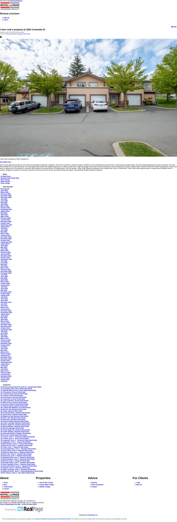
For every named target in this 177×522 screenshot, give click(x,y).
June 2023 (4, 230)
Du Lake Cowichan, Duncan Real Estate (14, 401)
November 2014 (6, 343)
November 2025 (6, 197)
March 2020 (5, 282)
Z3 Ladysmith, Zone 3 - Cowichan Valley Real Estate (19, 440)
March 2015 (5, 338)
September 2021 (6, 259)
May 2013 (4, 367)
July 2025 (4, 199)
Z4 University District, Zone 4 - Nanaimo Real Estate (19, 466)
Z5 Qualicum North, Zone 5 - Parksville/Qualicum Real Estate (22, 471)
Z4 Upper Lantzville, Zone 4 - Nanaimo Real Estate (18, 469)
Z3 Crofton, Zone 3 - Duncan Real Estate (15, 438)
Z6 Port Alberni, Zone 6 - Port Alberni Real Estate (18, 473)
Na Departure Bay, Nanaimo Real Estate (14, 416)
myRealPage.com (92, 515)
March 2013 (5, 371)
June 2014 (4, 349)
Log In (6, 20)
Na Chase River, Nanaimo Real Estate (14, 414)
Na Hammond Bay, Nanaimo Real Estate (15, 421)
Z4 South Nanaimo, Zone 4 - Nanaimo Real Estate (18, 464)
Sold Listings (5, 183)
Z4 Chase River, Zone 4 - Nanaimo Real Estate (17, 450)
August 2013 (5, 364)
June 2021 (4, 263)
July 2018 (4, 297)
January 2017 (5, 309)
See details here (5, 162)
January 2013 (5, 374)
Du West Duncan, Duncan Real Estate (14, 402)
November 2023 (6, 221)
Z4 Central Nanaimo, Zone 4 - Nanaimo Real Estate (18, 449)
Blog (5, 485)
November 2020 (6, 273)
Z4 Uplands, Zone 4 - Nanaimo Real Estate (15, 468)
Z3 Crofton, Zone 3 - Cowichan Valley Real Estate (18, 437)
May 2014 (4, 350)
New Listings (5, 180)
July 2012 (4, 381)
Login (138, 482)
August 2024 (5, 211)
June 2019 (4, 288)
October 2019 (5, 283)
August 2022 (5, 244)
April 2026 (4, 190)
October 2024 (5, 208)
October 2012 (5, 378)
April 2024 (4, 215)
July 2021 (4, 261)
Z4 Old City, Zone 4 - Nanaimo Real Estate (15, 461)
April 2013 (4, 369)
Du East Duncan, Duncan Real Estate (14, 397)
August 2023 (5, 227)
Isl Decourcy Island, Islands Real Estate (14, 404)
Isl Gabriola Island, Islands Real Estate (14, 406)
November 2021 (6, 256)
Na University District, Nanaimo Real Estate (16, 433)
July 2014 (4, 347)
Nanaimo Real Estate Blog (10, 178)
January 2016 (5, 323)
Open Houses (5, 181)
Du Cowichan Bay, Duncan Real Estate (14, 394)
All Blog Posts (6, 176)
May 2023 (4, 232)
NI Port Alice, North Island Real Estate (14, 435)
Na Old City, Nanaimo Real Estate (12, 428)
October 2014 (5, 345)
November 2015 (6, 326)
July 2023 (4, 228)
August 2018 (5, 295)
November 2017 (6, 302)
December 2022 (6, 237)
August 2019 (5, 285)
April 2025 (4, 204)
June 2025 (4, 201)
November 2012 (6, 376)
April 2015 (4, 337)
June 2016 (4, 316)
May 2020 (4, 278)
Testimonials (8, 487)
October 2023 (5, 223)
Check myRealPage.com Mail (10, 504)
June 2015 (4, 333)
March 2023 (5, 233)
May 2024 (4, 213)
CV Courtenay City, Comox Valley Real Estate (16, 389)
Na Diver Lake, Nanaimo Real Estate (13, 418)
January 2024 (5, 220)
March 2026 (5, 192)
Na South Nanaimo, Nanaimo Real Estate (15, 432)
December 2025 (6, 196)
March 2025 (5, 206)
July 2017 (4, 304)
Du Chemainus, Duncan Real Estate (13, 392)
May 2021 (4, 264)
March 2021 (5, 268)
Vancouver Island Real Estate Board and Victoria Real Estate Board (53, 519)
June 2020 (4, 276)
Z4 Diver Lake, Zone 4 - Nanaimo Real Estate (16, 454)
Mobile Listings (44, 487)
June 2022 (4, 245)
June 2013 (4, 366)
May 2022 (4, 247)
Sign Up (6, 18)
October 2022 (5, 240)
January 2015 (5, 342)
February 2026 (6, 194)
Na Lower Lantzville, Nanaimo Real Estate (15, 423)
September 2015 (6, 330)
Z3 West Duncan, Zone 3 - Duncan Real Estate (17, 444)
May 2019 (4, 290)
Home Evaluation (97, 485)
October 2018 (5, 294)
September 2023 (6, 225)
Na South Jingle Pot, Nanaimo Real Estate (15, 430)
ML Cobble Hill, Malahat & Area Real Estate (16, 407)
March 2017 (5, 307)
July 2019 (4, 287)
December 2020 (6, 271)
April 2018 (4, 300)
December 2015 (6, 324)
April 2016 (4, 319)
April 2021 (4, 266)
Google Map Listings (46, 485)
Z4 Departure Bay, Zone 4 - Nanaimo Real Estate (17, 452)
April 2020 (4, 280)
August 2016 (5, 314)
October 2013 (5, 361)
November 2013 (6, 359)
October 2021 (5, 257)
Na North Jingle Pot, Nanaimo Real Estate (15, 425)
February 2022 (6, 252)
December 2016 (6, 311)
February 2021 (6, 270)
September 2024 (6, 209)
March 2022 (5, 251)
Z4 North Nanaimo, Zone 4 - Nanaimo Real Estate (18, 459)
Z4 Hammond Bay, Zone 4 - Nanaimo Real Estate (17, 457)
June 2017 (4, 306)
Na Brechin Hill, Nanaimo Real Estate (14, 409)
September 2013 (6, 362)
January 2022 (5, 254)
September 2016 (6, 312)
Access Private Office (29, 504)
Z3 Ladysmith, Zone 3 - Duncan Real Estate (16, 442)
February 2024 (6, 218)
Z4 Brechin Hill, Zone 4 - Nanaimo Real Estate (16, 445)
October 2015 (5, 328)
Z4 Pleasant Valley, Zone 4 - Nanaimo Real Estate (18, 462)
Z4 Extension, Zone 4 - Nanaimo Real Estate (16, 456)
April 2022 (4, 249)
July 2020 (4, 275)
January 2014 (5, 355)
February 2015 (6, 340)
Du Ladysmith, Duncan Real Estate (13, 399)
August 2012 (5, 379)
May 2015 (4, 335)
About (6, 482)
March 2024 (5, 216)
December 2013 (6, 357)
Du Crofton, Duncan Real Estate (12, 395)
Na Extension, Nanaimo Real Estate (13, 419)
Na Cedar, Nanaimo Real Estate (11, 411)
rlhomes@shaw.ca (16, 1)
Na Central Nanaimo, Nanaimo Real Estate (18, 34)
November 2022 (6, 239)
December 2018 (6, 292)
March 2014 (5, 352)
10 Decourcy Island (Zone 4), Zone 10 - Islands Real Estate (21, 387)
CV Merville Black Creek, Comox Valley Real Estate (18, 390)
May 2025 (4, 202)
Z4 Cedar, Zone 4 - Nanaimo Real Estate (14, 447)
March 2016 (5, 321)
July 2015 (4, 331)
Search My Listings (46, 482)
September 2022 (6, 242)
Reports (94, 482)
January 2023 (5, 235)
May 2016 (4, 318)
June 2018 (4, 299)
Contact (6, 489)
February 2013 (6, 373)
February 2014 (6, 354)
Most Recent (5, 189)
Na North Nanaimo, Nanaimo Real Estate (15, 426)
